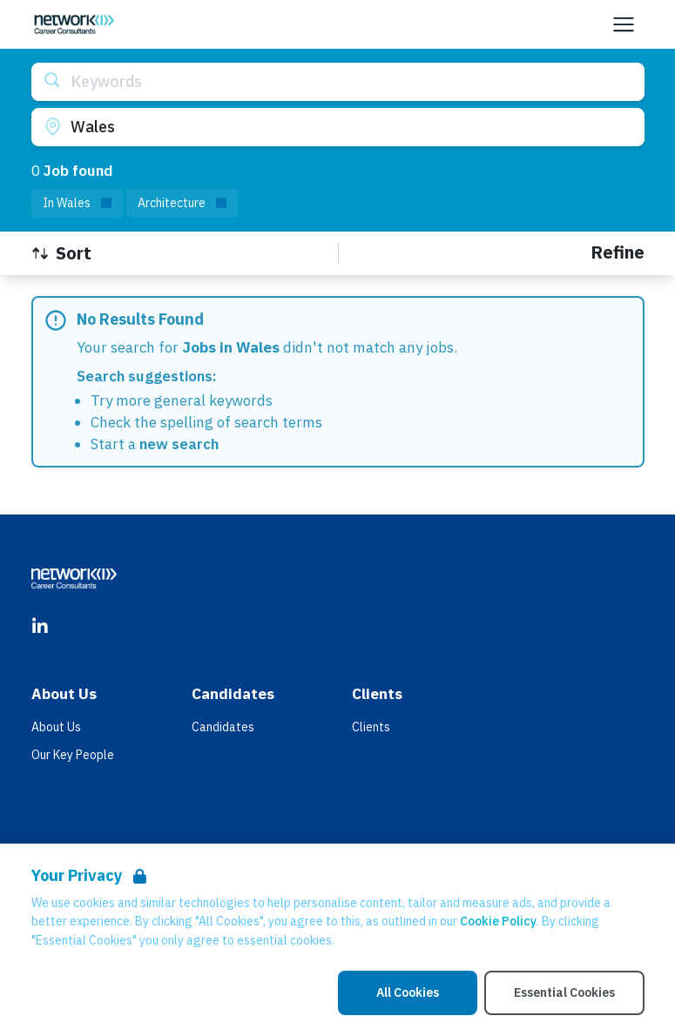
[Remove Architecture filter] (182, 203)
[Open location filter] (338, 127)
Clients (371, 727)
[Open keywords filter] (338, 82)
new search (179, 444)
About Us (56, 727)
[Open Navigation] (624, 24)
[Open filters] (618, 253)
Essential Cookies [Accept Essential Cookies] (564, 992)
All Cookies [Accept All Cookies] (407, 992)
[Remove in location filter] (77, 203)
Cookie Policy (498, 921)
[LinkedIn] (40, 626)
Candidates (223, 727)
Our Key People (72, 755)
